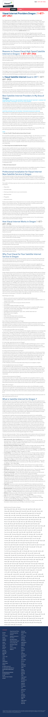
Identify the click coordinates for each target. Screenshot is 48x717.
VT (8, 676)
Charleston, (7, 534)
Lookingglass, (29, 576)
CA (17, 293)
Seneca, (12, 603)
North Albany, (29, 586)
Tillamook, (7, 612)
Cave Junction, (8, 532)
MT (3, 671)
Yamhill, (12, 624)
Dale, (18, 540)
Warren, (6, 620)
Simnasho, (7, 605)
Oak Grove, (18, 588)
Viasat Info (23, 636)
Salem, (42, 599)
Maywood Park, (28, 580)
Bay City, (17, 519)
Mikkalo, (13, 582)
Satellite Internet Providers (23, 639)
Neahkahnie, (38, 584)
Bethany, (38, 521)
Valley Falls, (7, 616)
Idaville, (12, 565)
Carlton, (15, 530)
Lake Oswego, (8, 574)
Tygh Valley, (13, 614)
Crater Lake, (19, 538)
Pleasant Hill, (38, 593)
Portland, (13, 595)
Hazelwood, (14, 563)
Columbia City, (8, 536)
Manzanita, (18, 578)
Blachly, (12, 523)
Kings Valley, (40, 567)
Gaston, (13, 553)
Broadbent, (21, 525)
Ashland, (18, 515)
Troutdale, (27, 612)
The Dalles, (25, 609)
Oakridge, (38, 588)
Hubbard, (41, 563)
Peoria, (12, 593)
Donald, (21, 544)
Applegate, (30, 513)
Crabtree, (7, 538)
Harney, (17, 561)
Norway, (7, 588)
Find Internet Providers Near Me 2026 (23, 695)
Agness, (38, 509)
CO (27, 293)
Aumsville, (7, 517)
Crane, (13, 538)
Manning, (12, 578)
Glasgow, (7, 555)
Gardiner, (40, 551)
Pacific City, (26, 591)
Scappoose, (25, 601)
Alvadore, (7, 513)
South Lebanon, (30, 605)
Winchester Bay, (29, 622)
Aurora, (13, 517)
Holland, (27, 563)
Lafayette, (28, 572)
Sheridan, (31, 603)
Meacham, (35, 580)
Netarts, (21, 586)
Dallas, (22, 540)
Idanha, (6, 565)
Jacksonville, (39, 565)
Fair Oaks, (39, 546)
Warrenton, (13, 620)
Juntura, (28, 567)
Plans (20, 9)
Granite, (15, 557)
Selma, (6, 603)
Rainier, (39, 595)
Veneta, (14, 616)
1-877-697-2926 (41, 1)
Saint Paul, (36, 599)
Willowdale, (20, 622)
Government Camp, (39, 555)
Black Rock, (29, 523)
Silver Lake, (38, 603)
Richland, (15, 597)
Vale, (43, 614)
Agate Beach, (31, 509)
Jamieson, (7, 567)
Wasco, (19, 620)
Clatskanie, (32, 534)
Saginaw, (13, 599)
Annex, (18, 513)
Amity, (13, 513)
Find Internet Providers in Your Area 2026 (23, 655)
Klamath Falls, (25, 570)
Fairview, (7, 549)
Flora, (26, 549)
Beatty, (33, 519)
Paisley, (32, 591)
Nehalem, (7, 586)
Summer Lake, (31, 607)
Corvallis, (29, 536)
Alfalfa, (12, 511)
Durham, (41, 544)
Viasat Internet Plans (14, 631)
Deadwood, (13, 542)
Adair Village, (8, 509)
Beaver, (38, 519)
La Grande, (38, 570)
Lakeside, (16, 574)
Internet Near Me (13, 642)
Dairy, (13, 540)
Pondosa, (7, 595)
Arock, (13, 515)
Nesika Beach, (15, 586)
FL (20, 293)
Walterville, (14, 618)
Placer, (31, 593)
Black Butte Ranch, (20, 523)
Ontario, (19, 591)
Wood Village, (38, 622)
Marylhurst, (7, 580)
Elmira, (22, 546)
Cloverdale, (39, 534)
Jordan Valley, (21, 567)
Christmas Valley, (16, 534)
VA (19, 293)
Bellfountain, (31, 521)
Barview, (7, 519)
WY (5, 678)
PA (30, 293)
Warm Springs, (39, 618)
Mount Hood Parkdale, (18, 584)
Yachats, (7, 624)
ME (6, 669)
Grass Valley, (29, 557)
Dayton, (42, 540)
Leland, (13, 576)
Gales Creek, (33, 551)
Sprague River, (39, 605)
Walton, (20, 618)
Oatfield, (7, 591)
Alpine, (28, 511)
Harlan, (12, 561)
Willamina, (7, 622)
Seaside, (38, 601)
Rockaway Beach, (36, 597)
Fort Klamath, (25, 551)
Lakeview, (22, 574)
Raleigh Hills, (8, 597)
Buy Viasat (30, 37)
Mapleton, (25, 578)
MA (3, 669)
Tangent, (12, 609)
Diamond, (35, 542)
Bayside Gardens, (25, 519)
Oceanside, (13, 591)
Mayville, (20, 580)
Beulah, (6, 523)
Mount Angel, (8, 584)
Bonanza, (7, 525)
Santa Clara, (18, 601)
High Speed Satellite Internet (23, 644)
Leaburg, (40, 574)
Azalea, (19, 517)
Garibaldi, (7, 553)
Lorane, (35, 576)
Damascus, (28, 540)
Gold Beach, (30, 555)
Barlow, (42, 517)
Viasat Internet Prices (4, 647)
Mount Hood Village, (29, 584)
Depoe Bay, (28, 542)
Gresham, (37, 557)
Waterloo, (25, 620)
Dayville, (7, 542)
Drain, (36, 544)
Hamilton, (19, 559)
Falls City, (20, 549)
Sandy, (12, 601)
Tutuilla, (6, 614)
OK (6, 673)
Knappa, (32, 570)
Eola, (26, 546)
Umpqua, (37, 614)
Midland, (7, 582)
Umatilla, (31, 614)
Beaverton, (24, 521)
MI (7, 669)
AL (3, 666)
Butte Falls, (33, 525)
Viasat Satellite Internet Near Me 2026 (23, 672)
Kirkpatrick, (7, 570)
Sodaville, (14, 605)
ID (6, 668)
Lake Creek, (34, 572)
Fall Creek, (13, 549)
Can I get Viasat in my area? (23, 633)
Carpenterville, (22, 530)
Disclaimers (5, 635)
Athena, (36, 515)
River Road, (28, 597)
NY (3, 673)
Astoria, (31, 515)
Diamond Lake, (8, 544)
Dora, (26, 544)
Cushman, (7, 540)
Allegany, (18, 511)
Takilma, (38, 607)
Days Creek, (35, 540)
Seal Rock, (32, 601)
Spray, (6, 607)
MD (5, 669)
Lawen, (34, 574)
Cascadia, (39, 530)
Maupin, (14, 580)
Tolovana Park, (15, 612)
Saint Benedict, (20, 599)
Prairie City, (33, 595)
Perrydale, (18, 593)
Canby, (15, 528)
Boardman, (36, 523)
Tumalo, (39, 612)
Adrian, (24, 509)
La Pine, (6, 572)
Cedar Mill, (29, 532)
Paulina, (6, 593)
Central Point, (36, 532)
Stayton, (24, 607)
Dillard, (15, 544)
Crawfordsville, (27, 538)
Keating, (34, 567)
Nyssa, (12, 588)
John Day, (14, 567)
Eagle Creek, (7, 546)
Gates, (18, 553)
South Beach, (21, 605)
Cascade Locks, (31, 530)
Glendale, (13, 555)
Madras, (41, 576)
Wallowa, (7, 618)
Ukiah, (20, 614)
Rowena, (7, 599)
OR (7, 673)
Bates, (12, 519)
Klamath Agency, (16, 570)
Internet (13, 9)
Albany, (6, 511)
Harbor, (6, 561)
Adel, (20, 509)
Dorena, (31, 544)
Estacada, (32, 546)
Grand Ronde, (8, 557)
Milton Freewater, (21, 582)
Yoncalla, (19, 624)
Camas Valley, (41, 525)
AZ (29, 293)
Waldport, (38, 616)
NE (6, 672)
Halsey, (12, 559)
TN (3, 676)
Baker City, (25, 517)
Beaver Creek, (8, 521)
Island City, (32, 565)
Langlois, (29, 574)
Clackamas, (24, 534)
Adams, (14, 509)
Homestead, (33, 563)
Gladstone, (37, 553)
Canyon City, (30, 528)
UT (6, 676)
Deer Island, (21, 542)
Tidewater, (32, 609)
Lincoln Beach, (20, 576)
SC (3, 675)
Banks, (37, 517)
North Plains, (37, 586)
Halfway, (7, 559)
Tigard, (38, 609)
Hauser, (35, 561)
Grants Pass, (21, 557)
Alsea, (34, 511)
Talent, (6, 609)
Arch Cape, (37, 513)
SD (4, 675)
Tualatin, (33, 612)
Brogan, (27, 525)
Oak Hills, (25, 588)
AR (4, 666)
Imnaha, (25, 565)
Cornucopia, (22, 536)
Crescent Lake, (36, 538)
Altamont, (39, 511)
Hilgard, (21, 563)
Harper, (23, 561)
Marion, (37, 578)
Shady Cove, (18, 603)
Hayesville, (7, 563)
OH (4, 673)
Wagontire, (31, 616)
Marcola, (31, 578)
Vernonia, (20, 616)
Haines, (42, 557)
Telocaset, (19, 609)
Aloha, (23, 511)
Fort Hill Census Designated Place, (12, 551)
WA (25, 293)
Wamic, (26, 618)
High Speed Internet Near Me (23, 702)
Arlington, (7, 515)
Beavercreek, (16, 521)
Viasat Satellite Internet (4, 639)
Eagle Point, (15, 546)
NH (8, 672)
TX (15, 293)
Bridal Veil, (14, 525)
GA (23, 293)
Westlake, (38, 620)
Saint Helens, (28, 599)
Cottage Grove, (37, 536)
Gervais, (30, 553)
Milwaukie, (29, 582)
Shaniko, (25, 603)
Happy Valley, (39, 559)
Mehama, (42, 580)
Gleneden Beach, (21, 555)
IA (5, 668)
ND (4, 672)
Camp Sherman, (8, 528)
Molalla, (41, 582)
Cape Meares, (8, 530)
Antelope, (24, 513)
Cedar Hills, (22, 532)
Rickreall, (21, 597)
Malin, (6, 578)
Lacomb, (21, 572)
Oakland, (31, 588)
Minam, (35, 582)
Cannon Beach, (22, 528)
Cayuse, (15, 532)
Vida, (25, 616)
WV (3, 678)
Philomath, (25, 593)
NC (3, 672)
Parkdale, (39, 591)
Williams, (14, 622)
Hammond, (25, 559)
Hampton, (32, 559)
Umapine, (25, 614)
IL (22, 293)
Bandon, (31, 517)
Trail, (22, 612)
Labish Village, (14, 572)
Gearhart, (24, 553)
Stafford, (12, 607)
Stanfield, (18, 607)
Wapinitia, (32, 618)
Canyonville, (38, 528)
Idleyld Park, (19, 565)
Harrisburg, (29, 561)
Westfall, (31, 620)
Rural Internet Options (23, 649)
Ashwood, (25, 515)
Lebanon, (7, 576)
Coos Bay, (16, 536)
